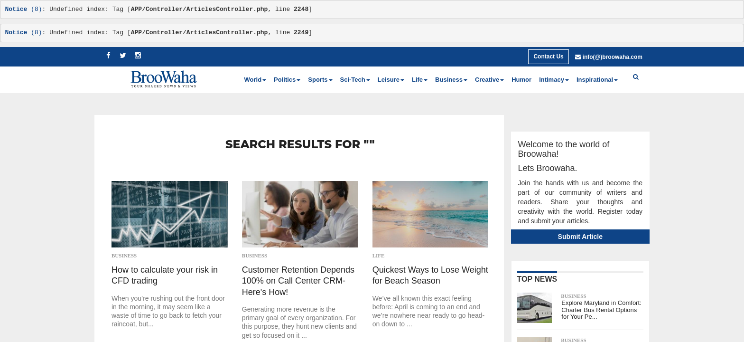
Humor (521, 79)
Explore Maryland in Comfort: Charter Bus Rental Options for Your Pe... (601, 309)
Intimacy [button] (554, 79)
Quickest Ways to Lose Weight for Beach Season (430, 275)
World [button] (255, 79)
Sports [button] (320, 79)
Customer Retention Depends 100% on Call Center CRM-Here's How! (298, 281)
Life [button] (420, 79)
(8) (23, 9)
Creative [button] (489, 79)
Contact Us (548, 56)
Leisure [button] (391, 79)
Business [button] (451, 79)
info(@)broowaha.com (612, 57)
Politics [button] (287, 79)
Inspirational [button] (597, 79)
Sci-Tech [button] (355, 79)
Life (378, 255)
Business (124, 255)
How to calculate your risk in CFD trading (165, 275)
